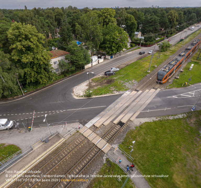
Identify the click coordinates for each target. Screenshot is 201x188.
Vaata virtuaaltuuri (75, 180)
